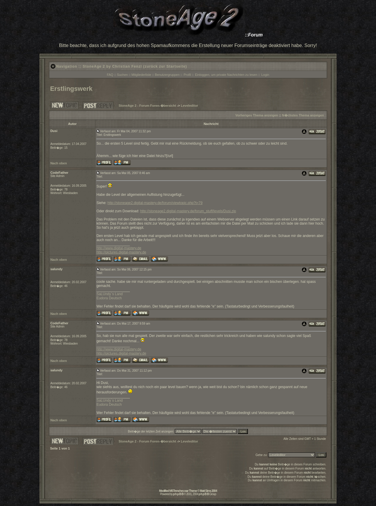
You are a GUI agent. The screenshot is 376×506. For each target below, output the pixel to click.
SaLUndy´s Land (109, 294)
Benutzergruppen (167, 74)
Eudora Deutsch (109, 298)
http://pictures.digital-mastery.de (121, 252)
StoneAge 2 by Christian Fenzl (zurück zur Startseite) (135, 66)
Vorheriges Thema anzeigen (256, 115)
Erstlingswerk (71, 88)
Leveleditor (189, 105)
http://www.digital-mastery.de (118, 248)
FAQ (110, 74)
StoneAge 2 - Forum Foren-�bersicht (147, 105)
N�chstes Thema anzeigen (303, 115)
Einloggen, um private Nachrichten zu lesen (226, 74)
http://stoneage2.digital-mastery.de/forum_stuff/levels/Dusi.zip (188, 211)
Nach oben (58, 163)
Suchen (122, 74)
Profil (187, 74)
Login (265, 74)
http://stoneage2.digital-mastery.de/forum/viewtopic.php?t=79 (155, 203)
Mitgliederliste (141, 74)
